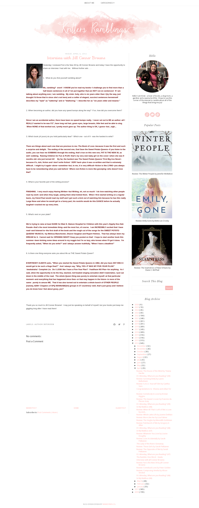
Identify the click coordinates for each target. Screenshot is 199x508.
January (140, 487)
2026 (137, 304)
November (141, 349)
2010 (137, 492)
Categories (108, 3)
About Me (89, 3)
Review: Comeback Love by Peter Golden (153, 468)
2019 (137, 324)
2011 (137, 489)
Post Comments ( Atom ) (48, 412)
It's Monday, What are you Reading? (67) (153, 454)
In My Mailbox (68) (144, 407)
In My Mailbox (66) (144, 478)
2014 (137, 338)
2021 (137, 318)
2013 (137, 340)
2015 (137, 335)
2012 (137, 343)
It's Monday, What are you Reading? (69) (153, 376)
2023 (137, 313)
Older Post (121, 408)
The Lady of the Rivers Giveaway (149, 444)
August (140, 357)
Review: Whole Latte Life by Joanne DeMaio (154, 415)
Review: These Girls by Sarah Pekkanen (152, 446)
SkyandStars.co (108, 504)
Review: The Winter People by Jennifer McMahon (152, 174)
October (141, 351)
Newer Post (31, 408)
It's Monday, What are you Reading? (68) (153, 428)
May (139, 365)
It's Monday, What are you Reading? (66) (153, 475)
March (140, 481)
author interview (44, 324)
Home (76, 408)
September (142, 354)
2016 (137, 332)
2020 (137, 321)
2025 (137, 307)
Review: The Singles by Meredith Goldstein (154, 420)
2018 (137, 326)
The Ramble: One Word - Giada (149, 457)
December (141, 346)
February (141, 484)
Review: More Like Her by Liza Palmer (151, 417)
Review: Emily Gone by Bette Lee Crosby (152, 221)
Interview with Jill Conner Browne (150, 460)
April (139, 368)
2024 (137, 310)
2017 (137, 329)
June (139, 362)
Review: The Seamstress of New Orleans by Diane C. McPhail (152, 269)
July (138, 360)
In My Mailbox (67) (144, 431)
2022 (137, 315)
